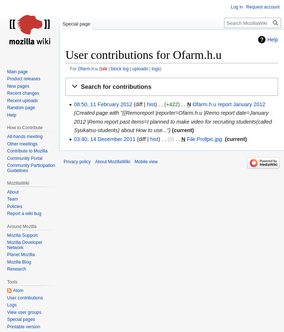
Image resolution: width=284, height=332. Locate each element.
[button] (172, 87)
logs (156, 68)
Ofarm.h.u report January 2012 (229, 104)
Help (272, 40)
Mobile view (146, 161)
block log (120, 68)
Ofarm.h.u (88, 68)
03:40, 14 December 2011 (104, 139)
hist (151, 104)
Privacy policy (77, 161)
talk (104, 68)
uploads (140, 68)
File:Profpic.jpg (204, 139)
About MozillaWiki (112, 161)
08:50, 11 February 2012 (103, 104)
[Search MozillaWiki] (252, 23)
